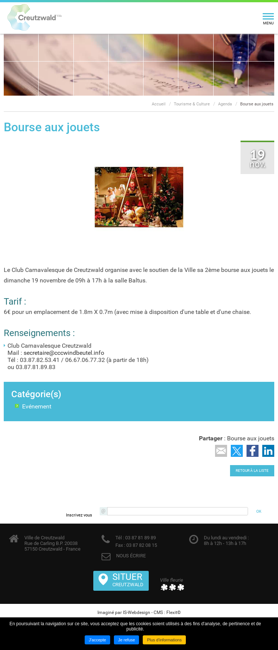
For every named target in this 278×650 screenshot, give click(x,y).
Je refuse (126, 640)
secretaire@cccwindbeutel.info (64, 352)
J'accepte (97, 640)
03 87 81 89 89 (140, 537)
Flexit (171, 612)
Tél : (119, 537)
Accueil (159, 104)
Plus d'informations (164, 640)
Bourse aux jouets (257, 104)
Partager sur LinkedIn (268, 451)
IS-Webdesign (136, 612)
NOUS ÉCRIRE (131, 555)
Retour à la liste (252, 470)
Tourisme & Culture (192, 104)
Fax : (120, 545)
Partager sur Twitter (237, 451)
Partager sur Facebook (253, 451)
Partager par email (221, 451)
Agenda (225, 104)
